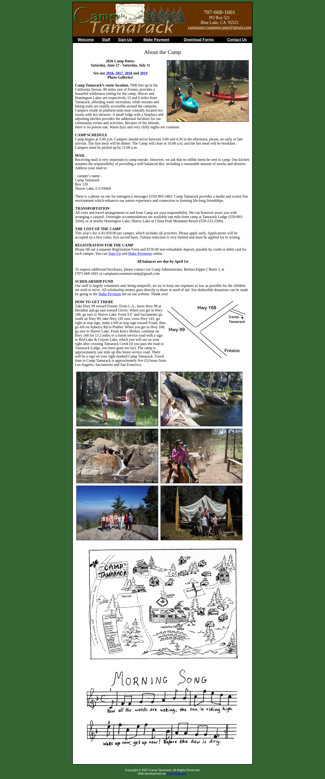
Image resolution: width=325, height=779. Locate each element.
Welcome (85, 40)
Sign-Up (125, 40)
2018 (128, 73)
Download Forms (199, 40)
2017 (119, 73)
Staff (106, 40)
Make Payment (156, 40)
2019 (143, 73)
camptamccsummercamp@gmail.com (219, 27)
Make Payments (140, 253)
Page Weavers (177, 773)
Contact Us (237, 40)
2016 (110, 73)
